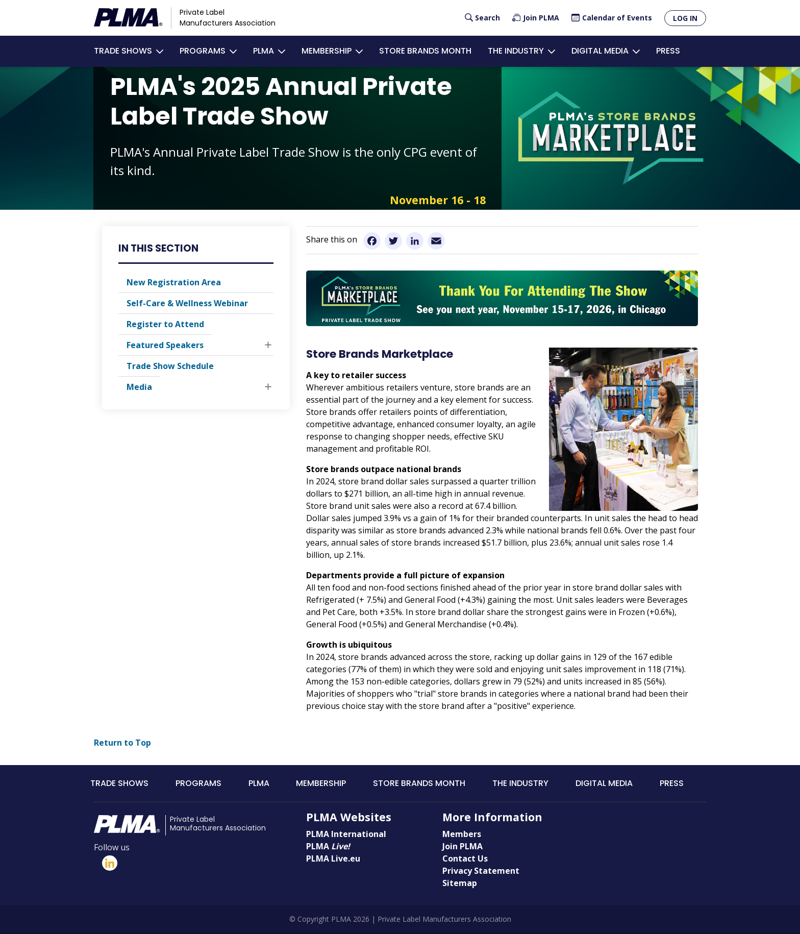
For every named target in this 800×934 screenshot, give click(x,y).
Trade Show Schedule (170, 367)
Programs (203, 51)
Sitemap (459, 884)
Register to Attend (165, 325)
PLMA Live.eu (333, 859)
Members (461, 835)
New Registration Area (174, 283)
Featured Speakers (165, 346)
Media (139, 388)
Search (487, 17)
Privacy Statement (480, 871)
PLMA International (346, 835)
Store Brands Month (425, 51)
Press (668, 51)
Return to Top (122, 743)
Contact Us (465, 859)
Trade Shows (123, 51)
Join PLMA (541, 17)
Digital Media (600, 51)
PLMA (263, 51)
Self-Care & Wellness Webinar (187, 304)
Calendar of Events (617, 17)
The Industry (516, 51)
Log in (685, 18)
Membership (327, 51)
